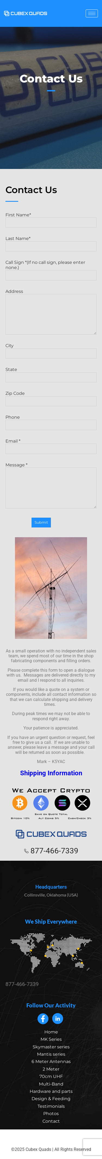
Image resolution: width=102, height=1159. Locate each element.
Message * (16, 465)
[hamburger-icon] (92, 13)
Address (14, 291)
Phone (12, 417)
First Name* (18, 214)
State (11, 369)
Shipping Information (51, 773)
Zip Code (15, 393)
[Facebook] (43, 1018)
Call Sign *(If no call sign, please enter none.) (45, 265)
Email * (12, 441)
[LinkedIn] (57, 1018)
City (9, 345)
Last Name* (17, 238)
